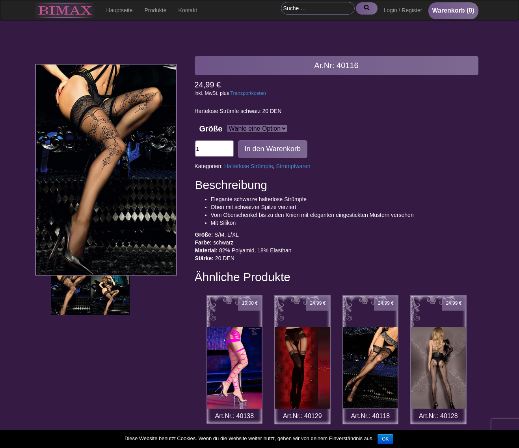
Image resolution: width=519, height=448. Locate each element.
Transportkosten (248, 93)
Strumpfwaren (293, 166)
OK (385, 439)
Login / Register (402, 10)
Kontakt (188, 10)
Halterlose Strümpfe (248, 166)
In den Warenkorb (273, 149)
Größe (211, 129)
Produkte (156, 10)
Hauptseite (119, 10)
